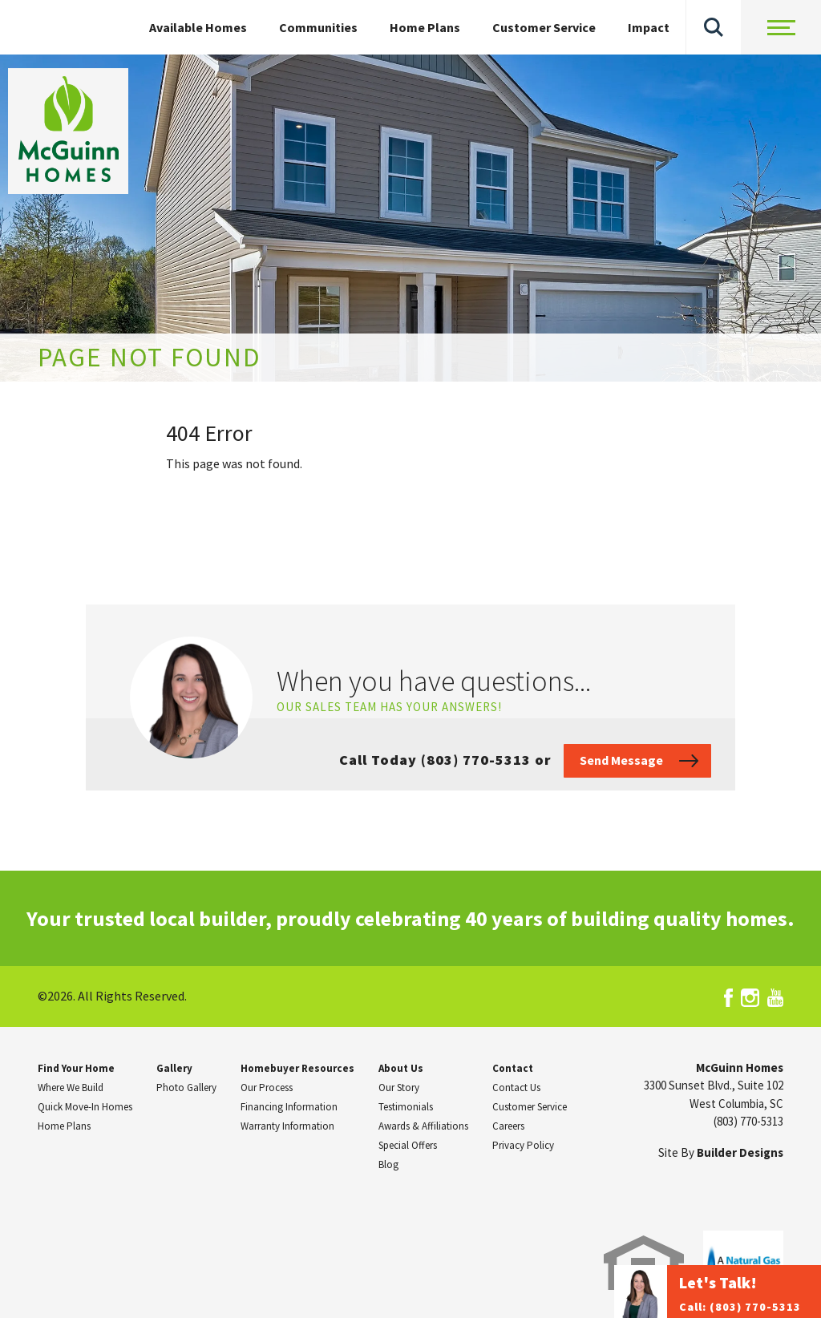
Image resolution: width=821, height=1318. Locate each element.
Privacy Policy (523, 1145)
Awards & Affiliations (423, 1126)
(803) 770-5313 (748, 1121)
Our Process (267, 1087)
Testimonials (405, 1107)
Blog (388, 1164)
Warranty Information (287, 1126)
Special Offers (407, 1145)
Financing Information (289, 1107)
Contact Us (516, 1087)
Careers (508, 1126)
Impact (648, 27)
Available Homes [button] (198, 27)
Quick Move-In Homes (85, 1107)
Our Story (398, 1087)
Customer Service (544, 27)
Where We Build (70, 1087)
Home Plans (425, 27)
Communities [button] (318, 27)
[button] (713, 27)
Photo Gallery (186, 1087)
